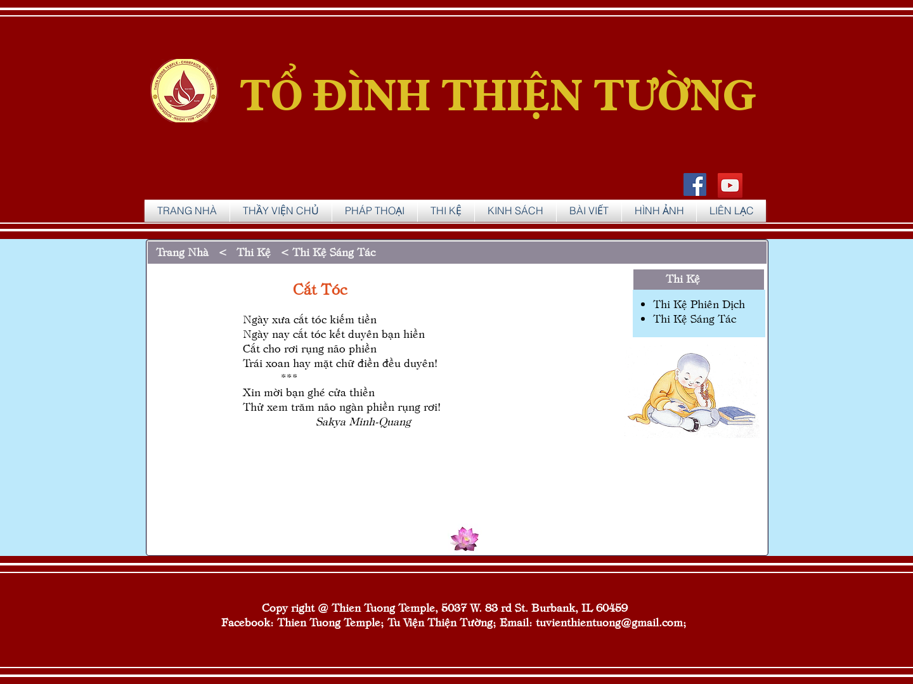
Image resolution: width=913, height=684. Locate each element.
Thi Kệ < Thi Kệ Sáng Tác (304, 251)
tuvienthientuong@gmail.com (609, 621)
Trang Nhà (182, 251)
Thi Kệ (686, 278)
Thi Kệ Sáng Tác (694, 318)
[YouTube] (730, 185)
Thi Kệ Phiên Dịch (699, 303)
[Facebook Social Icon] (694, 184)
